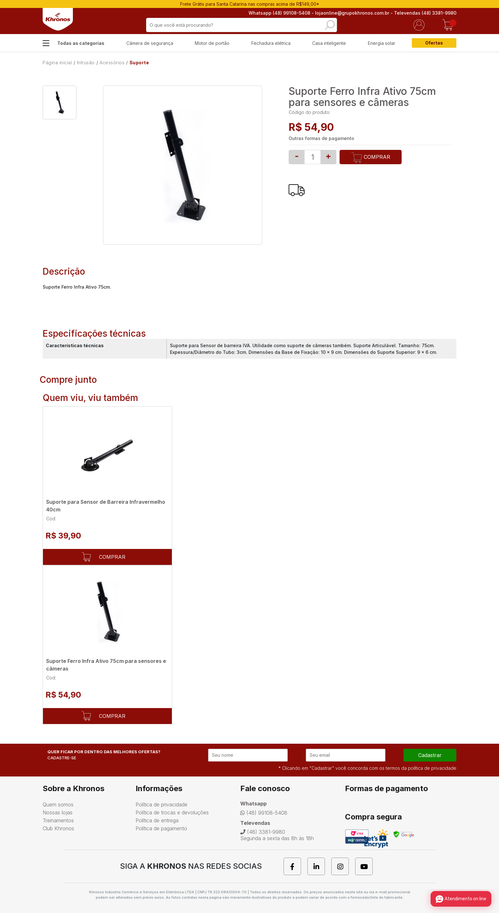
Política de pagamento (161, 828)
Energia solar (381, 43)
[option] (59, 102)
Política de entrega (157, 820)
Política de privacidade (161, 804)
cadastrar (430, 755)
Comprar (370, 157)
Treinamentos (58, 820)
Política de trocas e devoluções (172, 812)
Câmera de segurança (149, 43)
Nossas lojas (58, 812)
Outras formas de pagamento (321, 138)
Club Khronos (58, 828)
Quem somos (58, 804)
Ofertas (434, 43)
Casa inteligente (329, 43)
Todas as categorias (80, 43)
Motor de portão (212, 43)
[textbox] (241, 25)
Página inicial (57, 62)
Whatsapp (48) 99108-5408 (279, 13)
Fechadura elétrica (271, 43)
